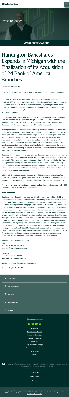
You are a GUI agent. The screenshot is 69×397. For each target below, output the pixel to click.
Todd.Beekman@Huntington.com (14, 258)
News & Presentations (34, 332)
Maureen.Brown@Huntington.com (14, 248)
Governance (35, 351)
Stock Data (34, 341)
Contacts (9, 294)
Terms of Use (34, 376)
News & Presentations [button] (34, 42)
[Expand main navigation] (66, 5)
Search (34, 354)
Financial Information (34, 338)
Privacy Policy (34, 372)
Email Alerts (10, 278)
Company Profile (12, 286)
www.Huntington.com (28, 187)
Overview (34, 328)
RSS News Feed (11, 302)
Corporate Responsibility (34, 348)
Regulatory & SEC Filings (34, 344)
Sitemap (9, 310)
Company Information (34, 335)
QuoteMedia (24, 390)
